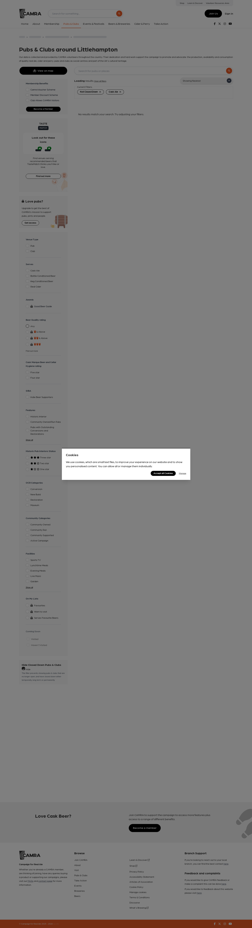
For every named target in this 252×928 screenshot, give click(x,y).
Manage (182, 473)
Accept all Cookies (163, 473)
